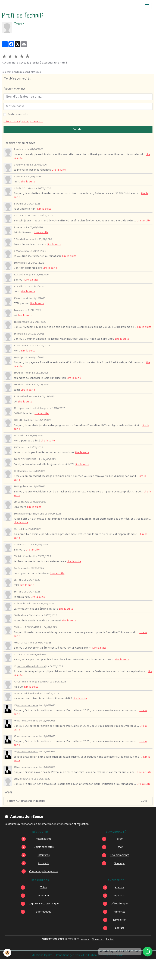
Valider (78, 129)
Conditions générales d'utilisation (76, 955)
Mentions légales (42, 955)
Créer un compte (12, 121)
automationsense (27, 705)
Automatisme (43, 838)
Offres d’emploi (119, 903)
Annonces (119, 911)
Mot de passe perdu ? (32, 121)
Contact (119, 927)
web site (21, 149)
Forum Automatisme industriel (78, 801)
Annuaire (43, 895)
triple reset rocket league (32, 408)
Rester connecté (18, 114)
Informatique (43, 911)
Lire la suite (59, 170)
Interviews (43, 855)
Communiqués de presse (43, 871)
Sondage (119, 863)
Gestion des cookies (112, 955)
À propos (119, 895)
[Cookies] (7, 953)
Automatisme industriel (31, 666)
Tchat (119, 846)
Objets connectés (44, 846)
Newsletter (119, 919)
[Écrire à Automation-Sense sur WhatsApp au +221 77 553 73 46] (147, 951)
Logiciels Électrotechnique (44, 903)
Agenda (119, 887)
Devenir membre (119, 855)
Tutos (43, 887)
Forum (119, 838)
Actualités (43, 863)
